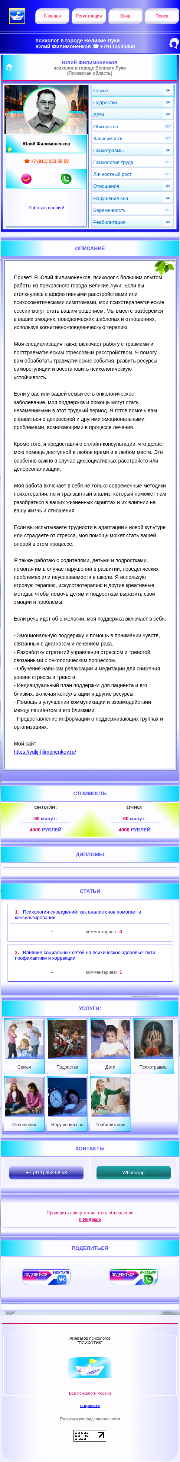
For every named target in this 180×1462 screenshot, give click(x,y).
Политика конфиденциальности (90, 1419)
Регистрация (89, 16)
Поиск (162, 16)
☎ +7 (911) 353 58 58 (46, 161)
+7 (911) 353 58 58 (46, 1172)
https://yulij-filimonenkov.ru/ (45, 752)
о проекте (90, 1405)
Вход (125, 16)
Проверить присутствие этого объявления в (90, 1216)
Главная (52, 16)
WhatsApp (133, 1172)
